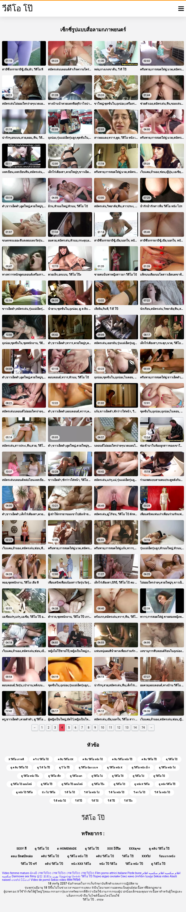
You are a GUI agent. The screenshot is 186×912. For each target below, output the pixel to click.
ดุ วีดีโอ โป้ (171, 759)
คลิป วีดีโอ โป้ (50, 856)
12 (118, 727)
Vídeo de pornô (40, 879)
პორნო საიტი (144, 876)
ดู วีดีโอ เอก (76, 776)
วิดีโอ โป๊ (128, 856)
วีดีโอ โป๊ (86, 876)
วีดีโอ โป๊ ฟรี (29, 863)
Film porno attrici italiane (111, 873)
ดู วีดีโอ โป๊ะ (98, 784)
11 (110, 727)
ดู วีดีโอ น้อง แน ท (88, 767)
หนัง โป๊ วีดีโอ (108, 863)
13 (127, 727)
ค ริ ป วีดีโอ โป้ (41, 759)
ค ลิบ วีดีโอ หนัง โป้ (92, 759)
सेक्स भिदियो (73, 879)
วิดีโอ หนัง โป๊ (134, 863)
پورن (55, 876)
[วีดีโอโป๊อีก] (181, 8)
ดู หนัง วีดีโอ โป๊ (167, 784)
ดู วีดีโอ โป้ (159, 776)
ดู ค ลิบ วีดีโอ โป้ (19, 767)
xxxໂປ (146, 856)
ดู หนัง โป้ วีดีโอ (24, 792)
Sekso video (58, 879)
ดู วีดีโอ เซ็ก (54, 776)
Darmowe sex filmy (24, 876)
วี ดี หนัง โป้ (60, 800)
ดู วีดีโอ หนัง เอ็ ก (141, 767)
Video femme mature (15, 873)
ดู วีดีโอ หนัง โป (167, 767)
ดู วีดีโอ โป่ (138, 776)
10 (102, 727)
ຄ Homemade (66, 848)
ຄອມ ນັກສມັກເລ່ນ (22, 856)
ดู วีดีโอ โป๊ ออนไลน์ (72, 784)
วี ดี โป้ (95, 800)
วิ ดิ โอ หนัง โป (92, 792)
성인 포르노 (44, 876)
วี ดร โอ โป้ (139, 792)
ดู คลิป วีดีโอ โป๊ (159, 848)
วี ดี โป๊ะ (128, 800)
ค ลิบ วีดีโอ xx (65, 759)
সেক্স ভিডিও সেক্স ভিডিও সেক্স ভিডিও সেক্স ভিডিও (66, 873)
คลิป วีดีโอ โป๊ (54, 863)
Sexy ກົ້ (22, 848)
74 (143, 727)
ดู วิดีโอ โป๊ (92, 848)
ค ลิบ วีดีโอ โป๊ (149, 759)
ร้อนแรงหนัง (167, 856)
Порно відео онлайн (106, 876)
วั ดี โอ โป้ (69, 792)
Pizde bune (135, 873)
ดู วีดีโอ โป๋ (119, 784)
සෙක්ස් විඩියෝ (20, 879)
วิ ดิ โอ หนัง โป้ (116, 792)
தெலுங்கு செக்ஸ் (69, 876)
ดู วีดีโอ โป (97, 776)
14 (135, 727)
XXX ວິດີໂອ (114, 848)
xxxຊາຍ (135, 848)
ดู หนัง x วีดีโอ (142, 784)
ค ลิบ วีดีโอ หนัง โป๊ (122, 759)
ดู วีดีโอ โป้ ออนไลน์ (21, 784)
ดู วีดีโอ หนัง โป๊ (77, 856)
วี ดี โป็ (78, 800)
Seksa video (161, 876)
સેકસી (33, 873)
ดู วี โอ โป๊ (64, 767)
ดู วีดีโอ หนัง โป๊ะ (30, 776)
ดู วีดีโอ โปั (117, 776)
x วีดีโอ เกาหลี (16, 759)
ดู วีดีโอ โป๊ (46, 784)
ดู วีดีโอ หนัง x (114, 767)
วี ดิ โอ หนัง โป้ (162, 792)
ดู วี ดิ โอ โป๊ (43, 767)
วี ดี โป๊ (111, 800)
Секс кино (127, 876)
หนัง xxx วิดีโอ (81, 863)
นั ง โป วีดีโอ (48, 792)
